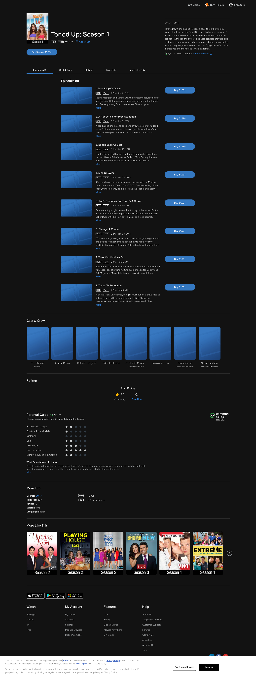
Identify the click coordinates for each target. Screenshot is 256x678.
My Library (70, 614)
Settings (69, 624)
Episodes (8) (39, 70)
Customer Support (151, 624)
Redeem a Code (73, 634)
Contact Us (147, 634)
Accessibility (148, 645)
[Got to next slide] (229, 553)
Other (38, 495)
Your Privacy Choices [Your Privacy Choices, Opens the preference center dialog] (184, 667)
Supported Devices (152, 619)
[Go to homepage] (31, 5)
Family (107, 619)
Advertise (147, 640)
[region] (128, 667)
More (98, 107)
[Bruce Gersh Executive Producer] (185, 347)
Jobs (144, 650)
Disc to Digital (111, 624)
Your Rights (81, 663)
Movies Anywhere (113, 630)
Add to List (84, 41)
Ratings (89, 70)
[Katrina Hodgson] (87, 347)
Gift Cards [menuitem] (194, 5)
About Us (147, 614)
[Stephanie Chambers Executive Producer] (136, 347)
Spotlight (31, 614)
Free (29, 630)
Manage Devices (73, 630)
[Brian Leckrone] (111, 347)
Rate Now (137, 399)
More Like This (137, 70)
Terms (66, 660)
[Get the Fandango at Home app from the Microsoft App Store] (75, 595)
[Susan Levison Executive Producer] (209, 347)
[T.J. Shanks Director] (38, 347)
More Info (111, 70)
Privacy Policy (113, 660)
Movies (30, 619)
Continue (209, 667)
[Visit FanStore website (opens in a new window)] (237, 5)
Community (120, 399)
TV (28, 624)
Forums (146, 630)
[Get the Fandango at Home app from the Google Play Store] (56, 595)
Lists (106, 614)
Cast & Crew (65, 70)
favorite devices (202, 53)
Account (69, 619)
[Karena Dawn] (62, 347)
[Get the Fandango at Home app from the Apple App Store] (36, 595)
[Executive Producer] (160, 347)
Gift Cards (109, 634)
